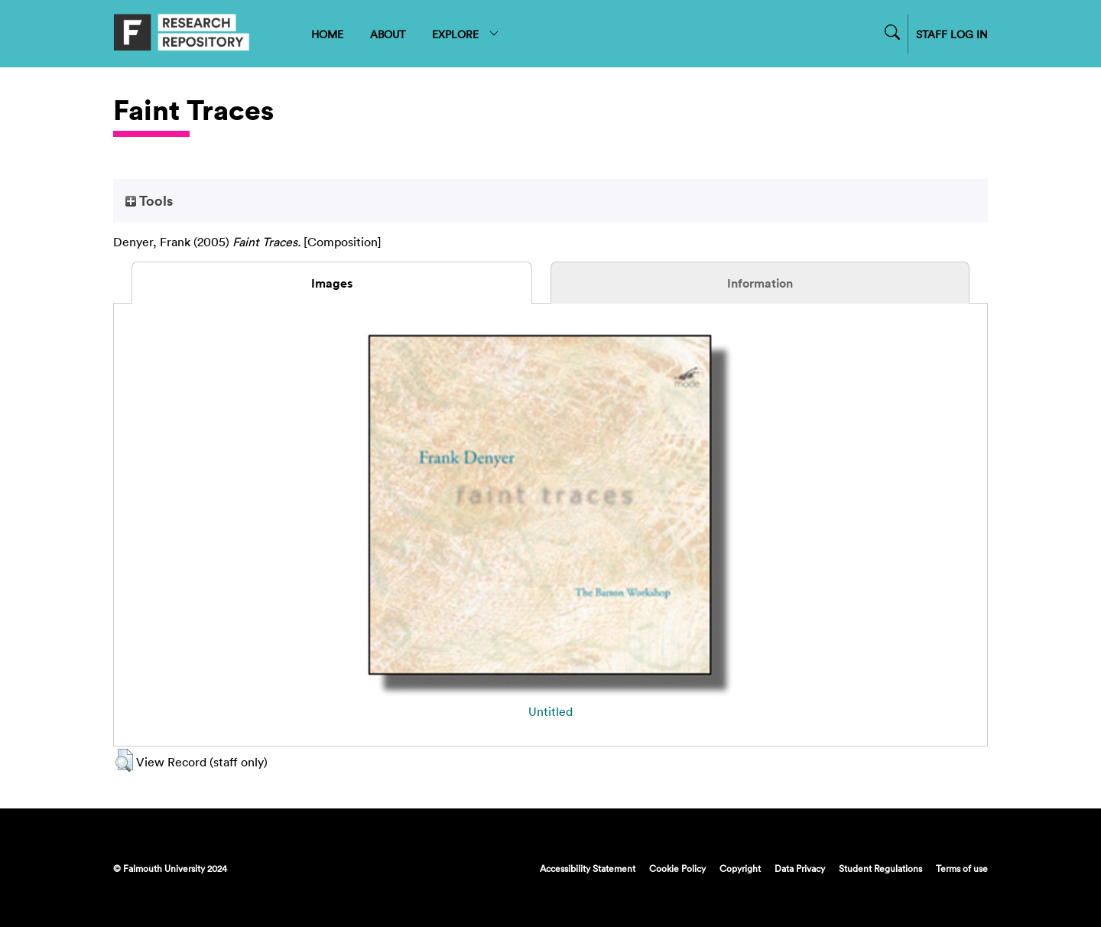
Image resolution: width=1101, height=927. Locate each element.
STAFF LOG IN (952, 34)
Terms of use (962, 868)
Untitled (550, 711)
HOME (327, 34)
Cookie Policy (677, 868)
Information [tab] (760, 283)
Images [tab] (331, 283)
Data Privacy (800, 868)
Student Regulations (880, 868)
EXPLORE (466, 34)
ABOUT (387, 34)
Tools (149, 200)
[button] (124, 760)
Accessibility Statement (587, 868)
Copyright (740, 868)
